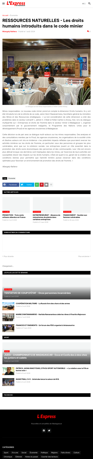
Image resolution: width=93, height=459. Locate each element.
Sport (6, 452)
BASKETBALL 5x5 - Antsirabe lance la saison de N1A (37, 379)
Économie (14, 15)
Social (24, 452)
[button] (3, 4)
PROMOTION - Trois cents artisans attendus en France (13, 216)
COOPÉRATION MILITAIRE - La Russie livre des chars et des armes (43, 303)
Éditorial (19, 457)
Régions (54, 452)
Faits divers (65, 452)
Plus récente (9, 256)
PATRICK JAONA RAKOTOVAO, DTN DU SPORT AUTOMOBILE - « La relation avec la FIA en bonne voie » (52, 369)
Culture (76, 452)
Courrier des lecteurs (49, 457)
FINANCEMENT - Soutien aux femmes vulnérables (75, 216)
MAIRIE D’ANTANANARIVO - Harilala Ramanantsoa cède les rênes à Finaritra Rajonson (51, 314)
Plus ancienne (83, 256)
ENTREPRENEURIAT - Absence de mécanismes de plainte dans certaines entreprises (46, 217)
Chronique (8, 457)
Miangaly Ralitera (9, 31)
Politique (44, 452)
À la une (15, 452)
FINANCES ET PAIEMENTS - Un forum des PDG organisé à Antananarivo (45, 325)
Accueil (5, 15)
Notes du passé (31, 457)
